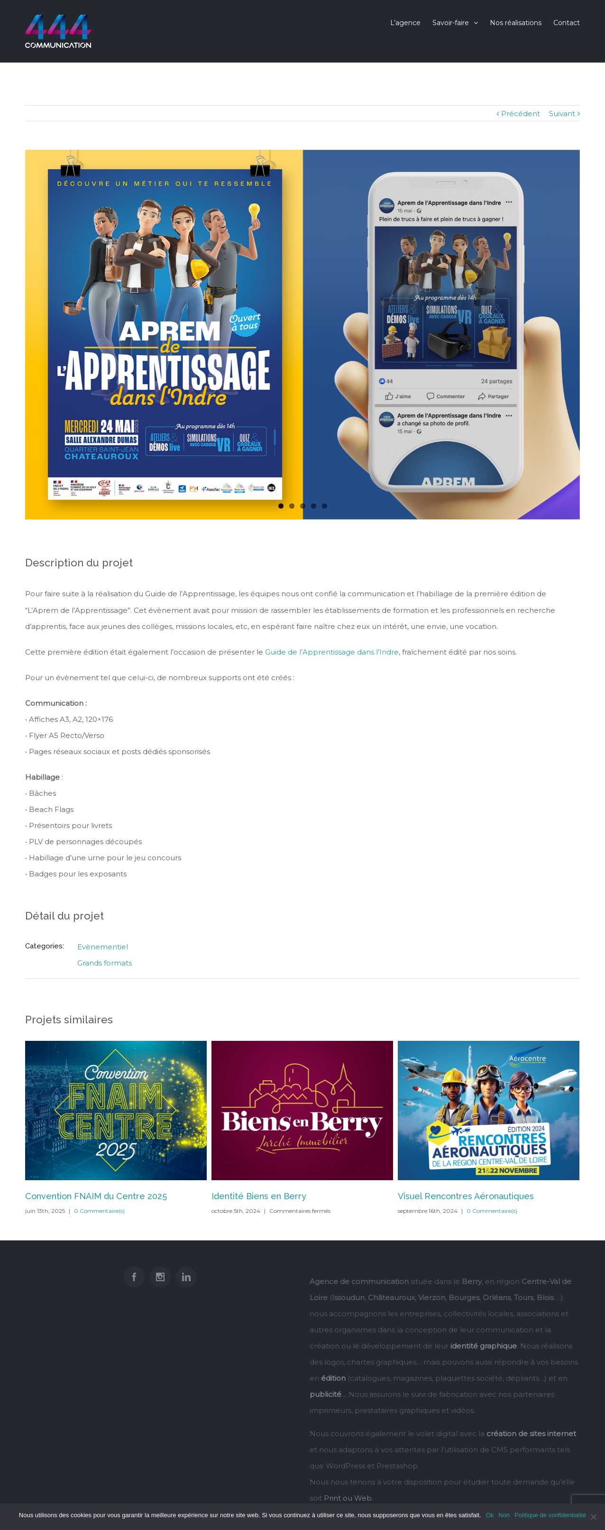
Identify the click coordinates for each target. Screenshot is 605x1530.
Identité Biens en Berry (258, 1196)
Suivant (562, 113)
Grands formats (104, 962)
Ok (490, 1515)
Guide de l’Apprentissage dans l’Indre (332, 651)
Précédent (520, 113)
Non (504, 1515)
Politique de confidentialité (550, 1515)
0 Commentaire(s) (99, 1210)
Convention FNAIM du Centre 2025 (96, 1196)
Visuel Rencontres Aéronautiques (466, 1196)
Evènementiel (102, 946)
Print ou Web (348, 1498)
